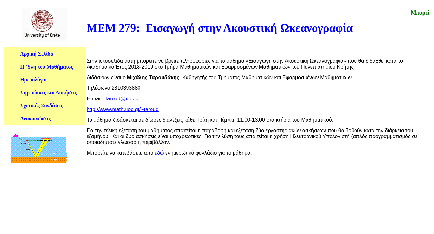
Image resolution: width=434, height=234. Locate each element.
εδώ (160, 153)
